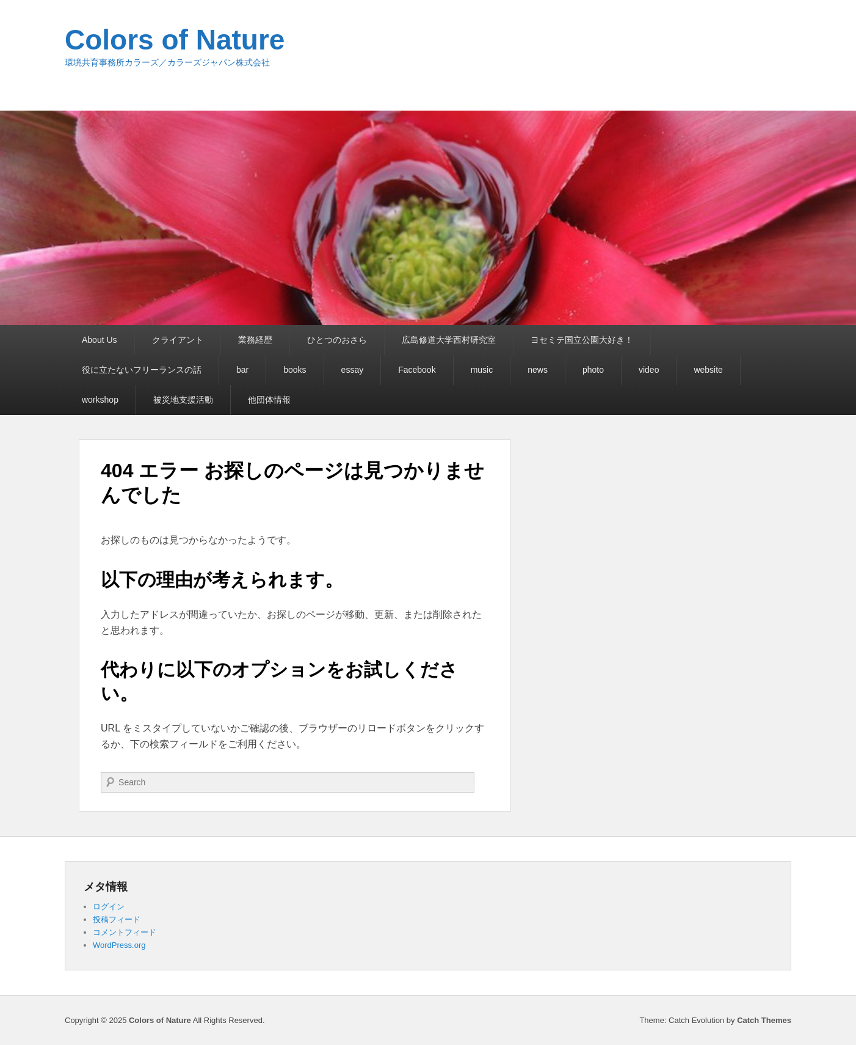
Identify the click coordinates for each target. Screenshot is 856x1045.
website (708, 370)
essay (352, 370)
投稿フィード (116, 919)
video (649, 370)
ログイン (109, 906)
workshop (100, 400)
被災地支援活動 (183, 400)
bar (242, 370)
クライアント (177, 340)
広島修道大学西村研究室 (449, 340)
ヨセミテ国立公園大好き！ (582, 340)
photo (593, 370)
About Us (99, 340)
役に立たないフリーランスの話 (141, 370)
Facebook (416, 370)
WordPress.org (119, 945)
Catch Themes (764, 1020)
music (482, 370)
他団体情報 (269, 400)
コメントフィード (124, 932)
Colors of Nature (175, 40)
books (294, 370)
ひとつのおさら (337, 340)
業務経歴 (255, 340)
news (538, 370)
